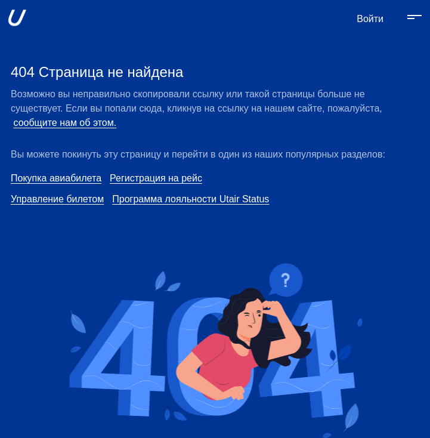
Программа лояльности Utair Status (190, 199)
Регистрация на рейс (156, 178)
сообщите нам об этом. (64, 123)
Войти (370, 19)
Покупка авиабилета (56, 178)
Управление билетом (57, 199)
